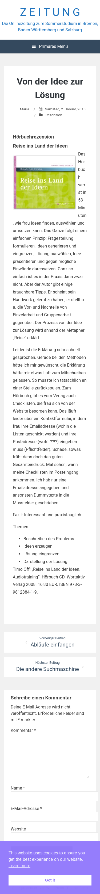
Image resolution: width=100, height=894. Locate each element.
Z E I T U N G (50, 12)
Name (18, 788)
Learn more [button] (19, 865)
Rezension (54, 115)
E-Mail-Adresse (26, 808)
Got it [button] (50, 880)
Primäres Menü (50, 46)
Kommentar (23, 730)
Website (18, 829)
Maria (24, 109)
